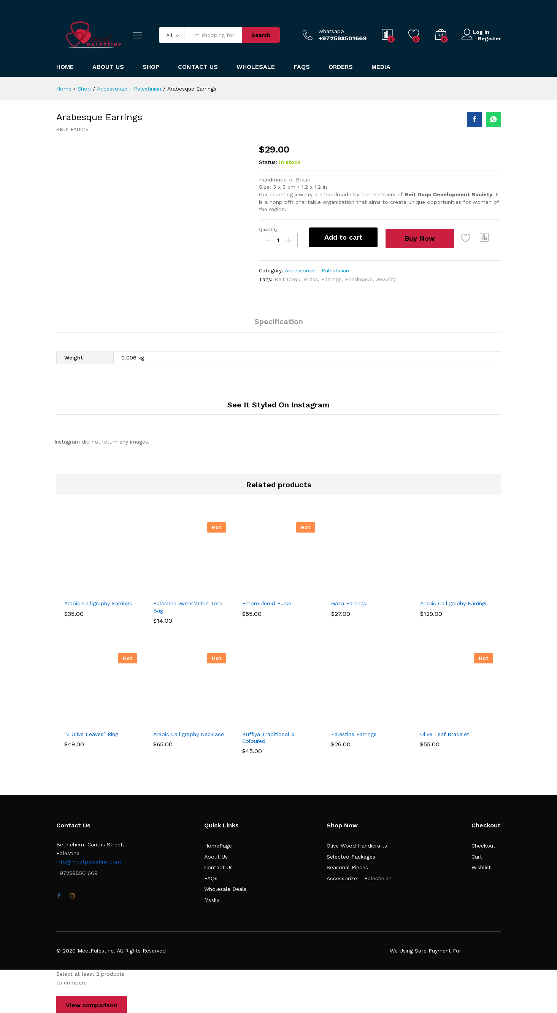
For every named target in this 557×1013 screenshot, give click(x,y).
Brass (311, 277)
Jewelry (386, 277)
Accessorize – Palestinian (359, 876)
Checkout (483, 844)
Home (65, 67)
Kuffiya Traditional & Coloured (268, 735)
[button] (490, 237)
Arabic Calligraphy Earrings (98, 602)
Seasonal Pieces (347, 866)
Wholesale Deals (225, 887)
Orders (340, 67)
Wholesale (255, 67)
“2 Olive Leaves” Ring (91, 732)
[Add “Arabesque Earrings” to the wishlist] (471, 237)
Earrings (331, 277)
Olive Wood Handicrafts (357, 844)
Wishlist (481, 866)
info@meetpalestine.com (88, 860)
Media (380, 67)
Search (260, 35)
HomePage (218, 844)
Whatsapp (331, 31)
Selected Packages (351, 855)
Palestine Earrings (353, 732)
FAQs (302, 67)
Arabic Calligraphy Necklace (188, 732)
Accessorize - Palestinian (317, 269)
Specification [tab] (278, 320)
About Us (108, 67)
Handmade (359, 277)
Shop (151, 67)
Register (489, 38)
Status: (268, 162)
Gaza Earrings (348, 602)
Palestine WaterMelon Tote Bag (187, 605)
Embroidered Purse (266, 602)
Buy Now (423, 237)
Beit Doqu (287, 277)
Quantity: (269, 229)
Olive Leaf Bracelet (444, 732)
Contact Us (198, 67)
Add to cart (343, 237)
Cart (476, 855)
